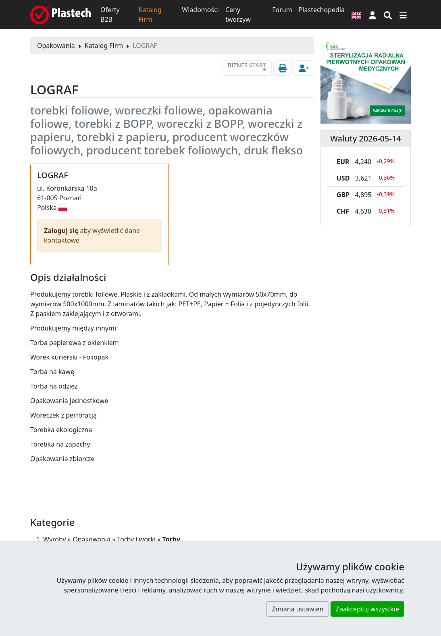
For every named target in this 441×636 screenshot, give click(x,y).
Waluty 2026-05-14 (365, 138)
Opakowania (56, 45)
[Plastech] (60, 14)
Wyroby (54, 539)
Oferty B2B (110, 14)
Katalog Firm (150, 14)
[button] (372, 14)
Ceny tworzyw (238, 14)
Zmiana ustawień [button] (297, 609)
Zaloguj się (62, 230)
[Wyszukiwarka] (387, 14)
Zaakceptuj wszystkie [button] (367, 609)
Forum (282, 9)
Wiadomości (200, 9)
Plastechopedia (322, 9)
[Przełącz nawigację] (403, 14)
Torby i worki (136, 539)
